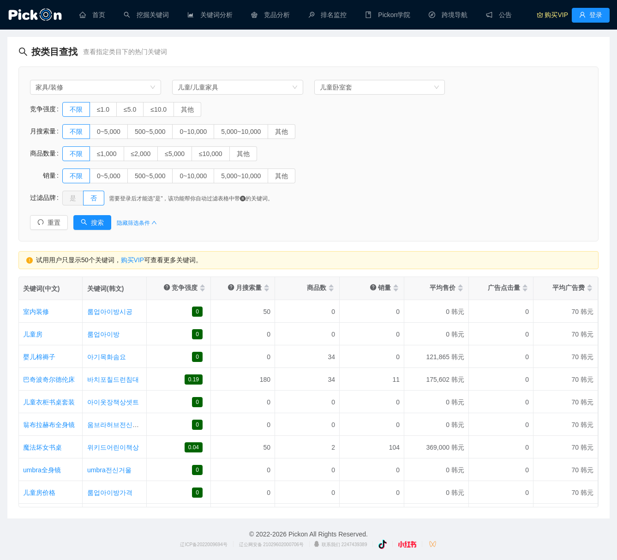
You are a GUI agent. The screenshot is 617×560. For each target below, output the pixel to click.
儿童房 (32, 334)
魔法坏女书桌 (42, 447)
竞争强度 (43, 109)
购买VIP (132, 260)
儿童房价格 (39, 492)
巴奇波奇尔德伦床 (49, 379)
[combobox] (95, 87)
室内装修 (36, 311)
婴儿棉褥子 (39, 357)
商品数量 (43, 153)
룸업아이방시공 (109, 311)
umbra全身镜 (42, 470)
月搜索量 (43, 131)
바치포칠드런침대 (113, 379)
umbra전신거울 (109, 470)
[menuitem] (92, 15)
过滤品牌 (43, 197)
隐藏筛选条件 (137, 223)
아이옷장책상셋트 (113, 402)
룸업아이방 (103, 334)
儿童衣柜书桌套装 (49, 402)
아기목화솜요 (106, 357)
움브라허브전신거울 (116, 424)
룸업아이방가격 (109, 492)
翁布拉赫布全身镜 (49, 424)
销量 (43, 175)
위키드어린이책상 (113, 447)
